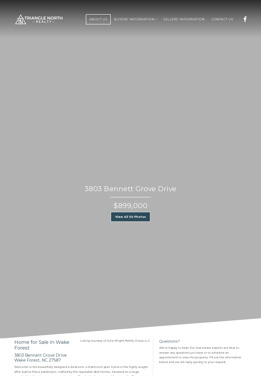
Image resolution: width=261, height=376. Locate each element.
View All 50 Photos (130, 217)
